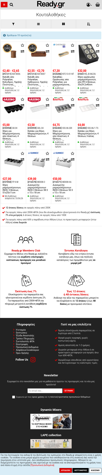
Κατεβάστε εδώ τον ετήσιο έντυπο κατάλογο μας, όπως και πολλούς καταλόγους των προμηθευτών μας (76, 256)
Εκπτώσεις (21, 332)
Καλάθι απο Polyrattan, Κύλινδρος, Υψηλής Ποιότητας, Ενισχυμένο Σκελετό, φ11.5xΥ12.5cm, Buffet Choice (13, 84)
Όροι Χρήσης (22, 353)
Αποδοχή (65, 470)
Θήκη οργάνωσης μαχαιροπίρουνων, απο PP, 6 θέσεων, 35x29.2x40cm (87, 81)
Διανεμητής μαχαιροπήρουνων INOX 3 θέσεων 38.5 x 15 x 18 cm (38, 189)
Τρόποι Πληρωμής (25, 338)
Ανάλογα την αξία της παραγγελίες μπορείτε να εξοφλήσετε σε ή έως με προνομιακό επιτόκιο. (76, 297)
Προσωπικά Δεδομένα (27, 347)
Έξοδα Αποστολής (25, 335)
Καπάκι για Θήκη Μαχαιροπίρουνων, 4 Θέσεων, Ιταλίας (88, 133)
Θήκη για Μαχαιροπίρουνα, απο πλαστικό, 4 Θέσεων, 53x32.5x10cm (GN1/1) (11, 137)
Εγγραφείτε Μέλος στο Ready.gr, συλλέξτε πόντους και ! (26, 256)
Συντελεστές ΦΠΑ (25, 341)
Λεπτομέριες (80, 470)
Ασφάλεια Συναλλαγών (27, 350)
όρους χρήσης (38, 397)
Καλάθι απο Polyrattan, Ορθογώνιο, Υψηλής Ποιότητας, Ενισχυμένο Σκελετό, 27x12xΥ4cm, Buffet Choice (38, 84)
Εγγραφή (69, 391)
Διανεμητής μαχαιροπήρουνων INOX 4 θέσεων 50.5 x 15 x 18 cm (63, 189)
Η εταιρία (21, 330)
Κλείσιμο (95, 470)
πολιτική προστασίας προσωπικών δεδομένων (70, 397)
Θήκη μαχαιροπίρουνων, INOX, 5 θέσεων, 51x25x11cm (12, 189)
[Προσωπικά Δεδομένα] (42, 465)
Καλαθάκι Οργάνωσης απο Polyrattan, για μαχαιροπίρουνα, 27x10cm (61, 82)
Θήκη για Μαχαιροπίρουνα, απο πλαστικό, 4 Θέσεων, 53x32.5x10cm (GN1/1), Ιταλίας (61, 137)
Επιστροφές (22, 344)
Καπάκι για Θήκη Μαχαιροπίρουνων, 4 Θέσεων (38, 133)
